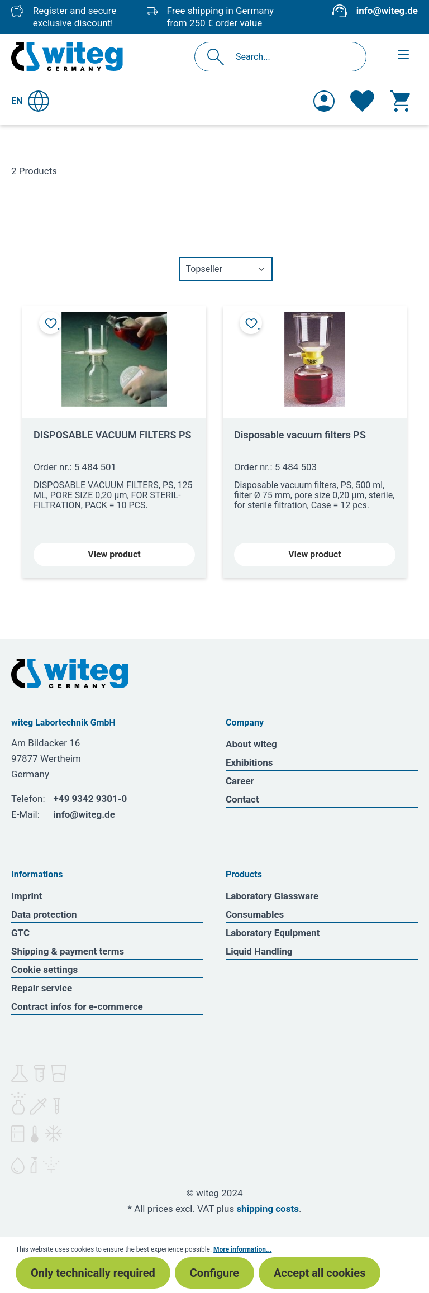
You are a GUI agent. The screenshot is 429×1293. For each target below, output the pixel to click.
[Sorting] (226, 269)
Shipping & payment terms (67, 951)
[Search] (218, 57)
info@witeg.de (387, 10)
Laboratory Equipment (273, 932)
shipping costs (267, 1208)
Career (240, 780)
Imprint (26, 895)
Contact (242, 799)
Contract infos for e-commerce (77, 1006)
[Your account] (324, 101)
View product (114, 554)
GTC (20, 932)
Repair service (41, 988)
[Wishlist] (362, 101)
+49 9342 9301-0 (90, 798)
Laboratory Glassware (272, 895)
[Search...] (292, 57)
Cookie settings (44, 969)
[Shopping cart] (400, 101)
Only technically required (93, 1273)
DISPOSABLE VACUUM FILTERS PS (113, 435)
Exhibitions (249, 762)
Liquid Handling (259, 951)
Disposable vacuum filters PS (300, 435)
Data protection (44, 914)
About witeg (251, 744)
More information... (242, 1249)
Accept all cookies (319, 1273)
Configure (214, 1273)
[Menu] (403, 54)
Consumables (255, 914)
